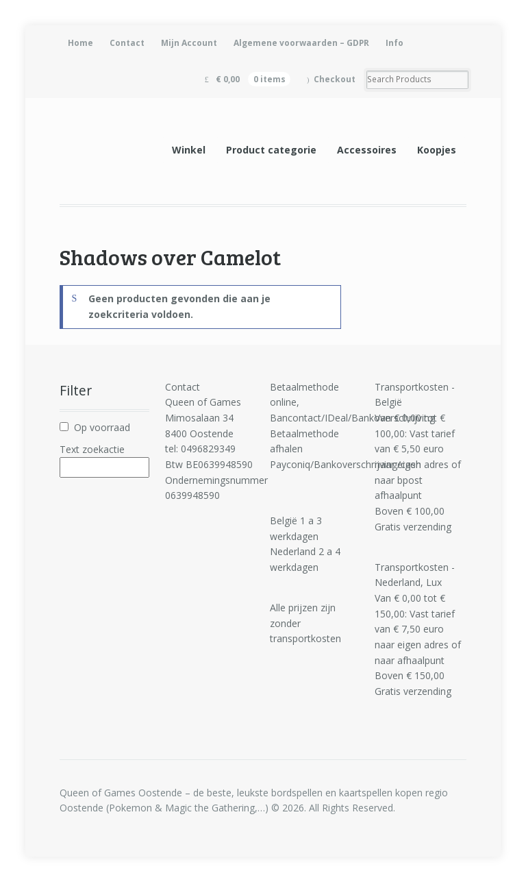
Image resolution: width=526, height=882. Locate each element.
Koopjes (436, 149)
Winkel (188, 149)
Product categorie (271, 149)
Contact (127, 43)
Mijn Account (189, 43)
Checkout (334, 79)
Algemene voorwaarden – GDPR (301, 43)
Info (394, 43)
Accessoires (367, 149)
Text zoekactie (92, 449)
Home (80, 43)
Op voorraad (102, 427)
